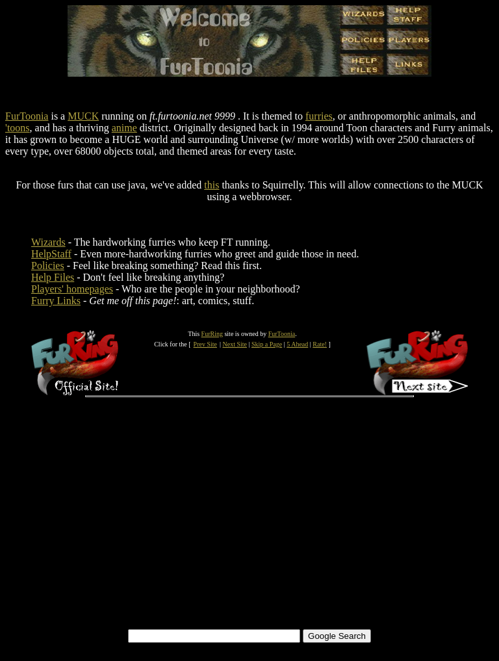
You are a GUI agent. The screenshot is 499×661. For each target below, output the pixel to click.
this (211, 184)
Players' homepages (72, 288)
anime (124, 127)
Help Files (52, 277)
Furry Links (56, 300)
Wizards (48, 242)
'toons (17, 127)
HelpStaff (51, 253)
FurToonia (26, 116)
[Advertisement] (249, 530)
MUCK (83, 116)
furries (319, 116)
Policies (47, 265)
